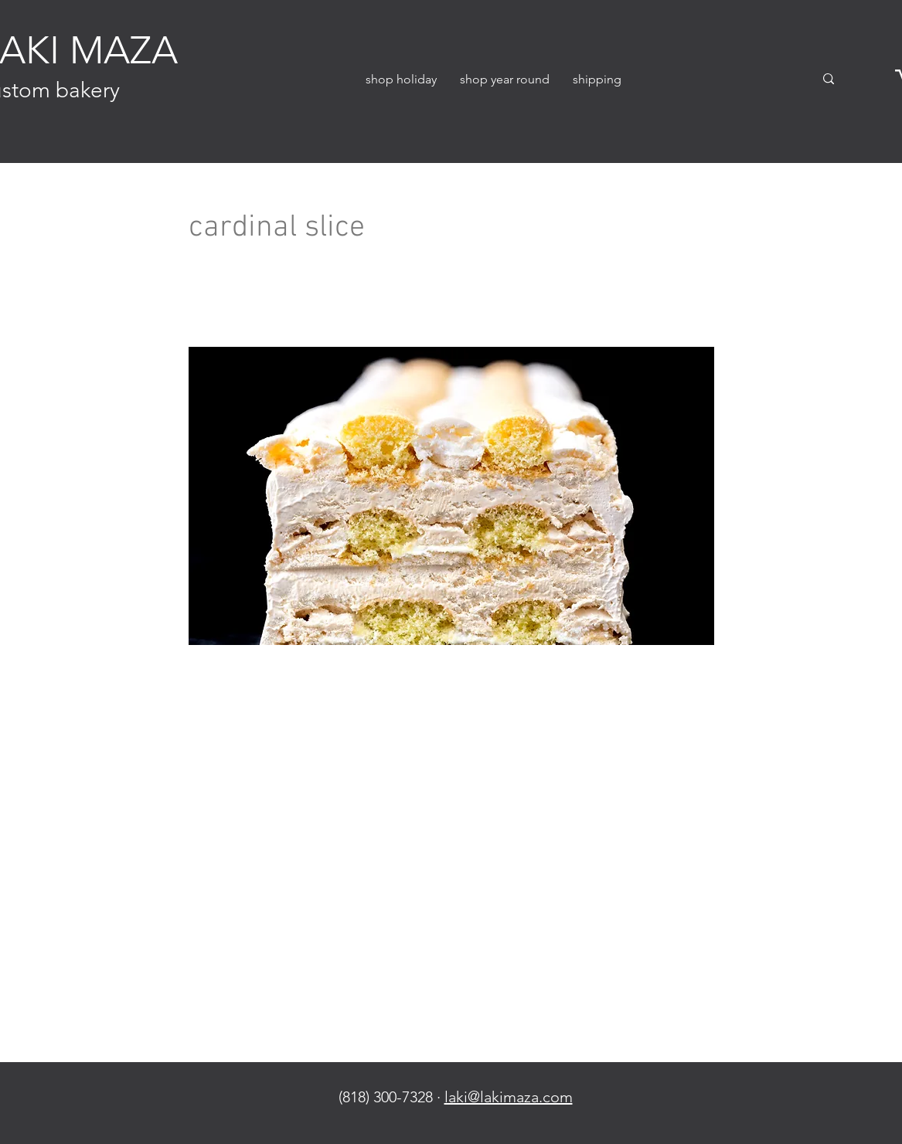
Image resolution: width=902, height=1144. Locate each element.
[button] (401, 79)
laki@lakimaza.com (508, 1097)
